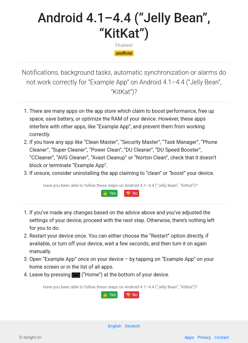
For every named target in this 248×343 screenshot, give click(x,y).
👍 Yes (109, 193)
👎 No (131, 193)
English (114, 326)
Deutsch (132, 326)
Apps (189, 337)
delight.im (32, 337)
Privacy (204, 337)
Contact (221, 337)
